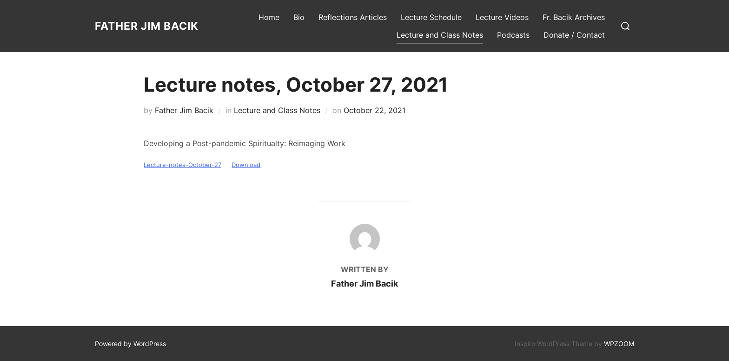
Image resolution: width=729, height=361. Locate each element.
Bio (299, 17)
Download (246, 164)
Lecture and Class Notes (440, 35)
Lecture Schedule (431, 17)
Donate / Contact (574, 35)
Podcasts (513, 35)
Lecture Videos (502, 17)
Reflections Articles (352, 17)
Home (268, 17)
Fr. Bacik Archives (574, 17)
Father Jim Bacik (147, 26)
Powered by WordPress (130, 344)
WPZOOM (619, 344)
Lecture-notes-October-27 (182, 164)
